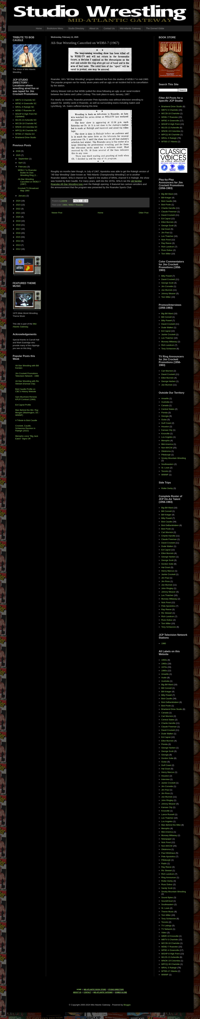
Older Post (143, 212)
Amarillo (165, 398)
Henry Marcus (167, 571)
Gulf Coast (166, 423)
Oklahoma (166, 451)
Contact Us (109, 28)
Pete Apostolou (168, 606)
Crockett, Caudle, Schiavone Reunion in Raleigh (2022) (25, 428)
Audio (164, 677)
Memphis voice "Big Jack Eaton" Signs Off (26, 437)
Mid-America (167, 444)
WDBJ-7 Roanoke (75, 205)
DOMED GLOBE (121, 992)
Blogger (126, 1005)
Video (164, 932)
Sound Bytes (167, 897)
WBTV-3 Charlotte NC (25, 100)
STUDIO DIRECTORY (116, 989)
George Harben (168, 381)
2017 (18, 229)
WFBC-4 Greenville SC (26, 103)
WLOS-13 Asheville (170, 127)
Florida (164, 412)
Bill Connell (166, 317)
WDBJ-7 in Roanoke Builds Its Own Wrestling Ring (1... (28, 172)
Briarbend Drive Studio (25, 137)
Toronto (164, 471)
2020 (18, 217)
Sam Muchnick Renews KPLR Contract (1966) (26, 398)
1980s (164, 670)
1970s (164, 667)
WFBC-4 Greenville (170, 120)
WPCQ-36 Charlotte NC (26, 130)
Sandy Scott (166, 888)
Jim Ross (165, 581)
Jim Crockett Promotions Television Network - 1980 (27, 374)
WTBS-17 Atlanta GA (25, 134)
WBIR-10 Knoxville (169, 936)
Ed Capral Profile (23, 405)
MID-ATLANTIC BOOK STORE (95, 989)
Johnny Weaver (168, 293)
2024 (18, 201)
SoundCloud (167, 901)
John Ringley (167, 588)
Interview (165, 779)
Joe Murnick (166, 290)
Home (39, 28)
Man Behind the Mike (171, 825)
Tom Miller (166, 253)
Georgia (165, 416)
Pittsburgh (166, 454)
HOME (79, 989)
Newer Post (57, 212)
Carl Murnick (167, 371)
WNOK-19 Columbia (170, 131)
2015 (18, 237)
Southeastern (167, 464)
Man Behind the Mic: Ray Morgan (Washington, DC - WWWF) (27, 412)
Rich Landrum (167, 246)
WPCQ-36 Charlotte (170, 134)
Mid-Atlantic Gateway (130, 28)
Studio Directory (76, 28)
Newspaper (166, 839)
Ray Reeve (166, 243)
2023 (18, 205)
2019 (18, 221)
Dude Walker (167, 327)
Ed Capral (165, 218)
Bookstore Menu (55, 28)
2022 (18, 209)
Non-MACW (166, 447)
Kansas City (166, 430)
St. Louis (165, 467)
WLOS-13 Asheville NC (26, 120)
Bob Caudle (166, 201)
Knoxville (165, 433)
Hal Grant (165, 229)
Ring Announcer (168, 877)
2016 (18, 233)
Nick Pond (166, 239)
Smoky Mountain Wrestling (173, 458)
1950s (164, 660)
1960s (64, 205)
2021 (18, 213)
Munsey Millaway (169, 341)
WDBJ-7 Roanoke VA (25, 110)
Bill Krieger (166, 197)
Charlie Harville (168, 208)
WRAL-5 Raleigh (169, 138)
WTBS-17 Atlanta (169, 141)
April (20, 162)
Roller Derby (167, 488)
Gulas (164, 419)
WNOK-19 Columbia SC (26, 127)
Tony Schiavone (168, 348)
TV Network (166, 929)
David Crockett (168, 215)
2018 (18, 225)
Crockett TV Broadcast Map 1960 (28, 189)
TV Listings (166, 925)
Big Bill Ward (167, 194)
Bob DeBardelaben (170, 525)
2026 (18, 151)
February (22, 166)
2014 (18, 241)
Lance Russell (167, 814)
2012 (18, 249)
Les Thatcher (167, 236)
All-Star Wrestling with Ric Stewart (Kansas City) (27, 382)
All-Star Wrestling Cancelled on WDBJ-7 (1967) (29, 181)
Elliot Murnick (167, 222)
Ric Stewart (166, 613)
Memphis (165, 440)
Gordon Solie (167, 564)
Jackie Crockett (168, 334)
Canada (165, 405)
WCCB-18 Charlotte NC (26, 123)
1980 (163, 643)
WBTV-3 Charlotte (169, 110)
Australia (165, 402)
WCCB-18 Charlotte (170, 113)
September (23, 159)
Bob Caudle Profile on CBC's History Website (25, 390)
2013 (18, 245)
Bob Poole (166, 204)
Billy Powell (166, 276)
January (22, 195)
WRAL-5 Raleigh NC (24, 107)
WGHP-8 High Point (170, 124)
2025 (18, 155)
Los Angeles (167, 437)
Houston (165, 426)
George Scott (167, 225)
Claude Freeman (169, 211)
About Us (94, 28)
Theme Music (167, 911)
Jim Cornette (167, 286)
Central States (167, 409)
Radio (164, 863)
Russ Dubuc (167, 250)
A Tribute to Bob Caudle (26, 420)
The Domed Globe (155, 28)
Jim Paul (165, 232)
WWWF (164, 474)
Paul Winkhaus (168, 853)
